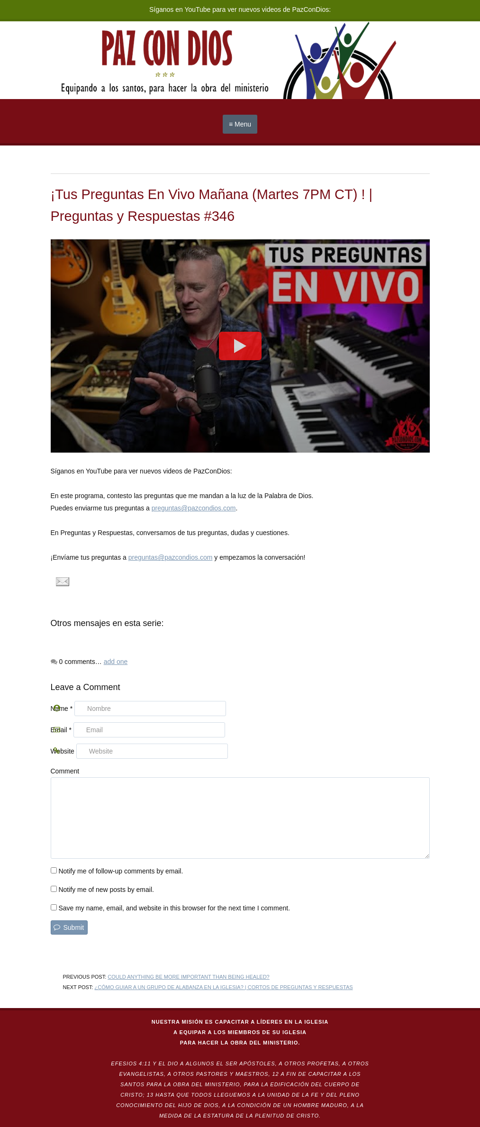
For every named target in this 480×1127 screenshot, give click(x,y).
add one (116, 661)
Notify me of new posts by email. (106, 889)
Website (62, 751)
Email (61, 730)
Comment (65, 771)
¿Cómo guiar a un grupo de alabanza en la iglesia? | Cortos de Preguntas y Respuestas (224, 987)
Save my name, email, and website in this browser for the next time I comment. (174, 908)
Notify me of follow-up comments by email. (120, 871)
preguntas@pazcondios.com (194, 508)
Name (62, 708)
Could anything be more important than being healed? (188, 977)
